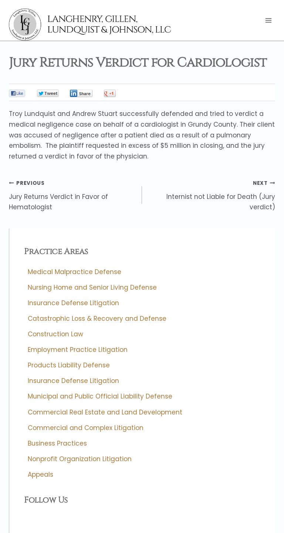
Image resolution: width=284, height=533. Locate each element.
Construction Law (55, 334)
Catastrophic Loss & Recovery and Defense (97, 318)
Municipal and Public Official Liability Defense (100, 397)
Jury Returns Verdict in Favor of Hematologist (72, 194)
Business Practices (57, 443)
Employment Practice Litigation (78, 350)
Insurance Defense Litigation (73, 303)
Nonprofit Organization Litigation (80, 459)
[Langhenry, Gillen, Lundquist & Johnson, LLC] (91, 25)
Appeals (40, 474)
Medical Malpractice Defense (74, 272)
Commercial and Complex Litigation (85, 428)
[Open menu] (268, 20)
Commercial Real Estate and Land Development (105, 412)
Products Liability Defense (69, 366)
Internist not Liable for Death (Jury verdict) (211, 194)
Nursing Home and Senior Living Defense (92, 287)
